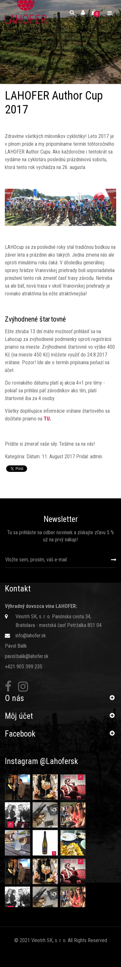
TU (47, 419)
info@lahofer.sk (30, 635)
